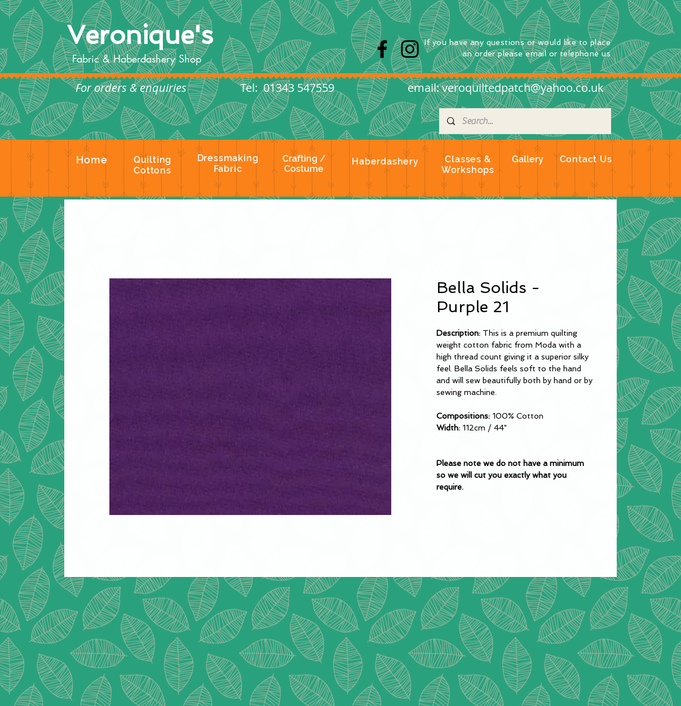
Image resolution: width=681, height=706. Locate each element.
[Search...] (524, 121)
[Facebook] (382, 49)
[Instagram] (410, 49)
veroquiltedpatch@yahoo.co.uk (523, 87)
